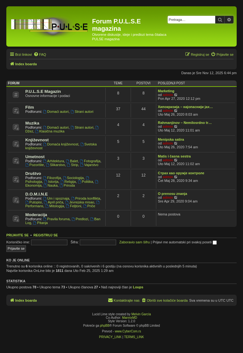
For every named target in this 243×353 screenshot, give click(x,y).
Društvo (33, 173)
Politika (85, 181)
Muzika (32, 123)
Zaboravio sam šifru (134, 242)
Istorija (51, 181)
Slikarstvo (55, 165)
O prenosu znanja (172, 194)
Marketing (166, 91)
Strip (72, 165)
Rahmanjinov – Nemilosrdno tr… (185, 123)
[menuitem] (40, 54)
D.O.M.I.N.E (36, 194)
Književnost (37, 140)
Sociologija (73, 178)
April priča (53, 202)
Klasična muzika (49, 131)
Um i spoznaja (56, 198)
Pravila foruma (56, 219)
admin (168, 95)
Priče (89, 206)
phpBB (104, 325)
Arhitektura (53, 161)
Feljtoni (73, 206)
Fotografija (90, 161)
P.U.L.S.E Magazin (43, 91)
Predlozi (80, 219)
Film (29, 107)
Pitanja (40, 223)
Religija (68, 181)
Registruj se (46, 235)
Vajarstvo (89, 165)
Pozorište (34, 165)
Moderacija (36, 214)
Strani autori (82, 111)
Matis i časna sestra (174, 156)
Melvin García (141, 314)
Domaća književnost (60, 144)
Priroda (67, 185)
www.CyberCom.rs (128, 331)
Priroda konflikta (85, 198)
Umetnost (35, 156)
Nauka (50, 185)
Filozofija (52, 178)
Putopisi (33, 202)
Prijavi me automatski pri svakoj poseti (185, 242)
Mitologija (54, 206)
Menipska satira (171, 139)
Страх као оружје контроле (181, 173)
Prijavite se (17, 235)
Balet (72, 161)
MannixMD (129, 317)
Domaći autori (56, 111)
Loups (138, 287)
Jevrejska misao (79, 202)
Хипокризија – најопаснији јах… (185, 107)
